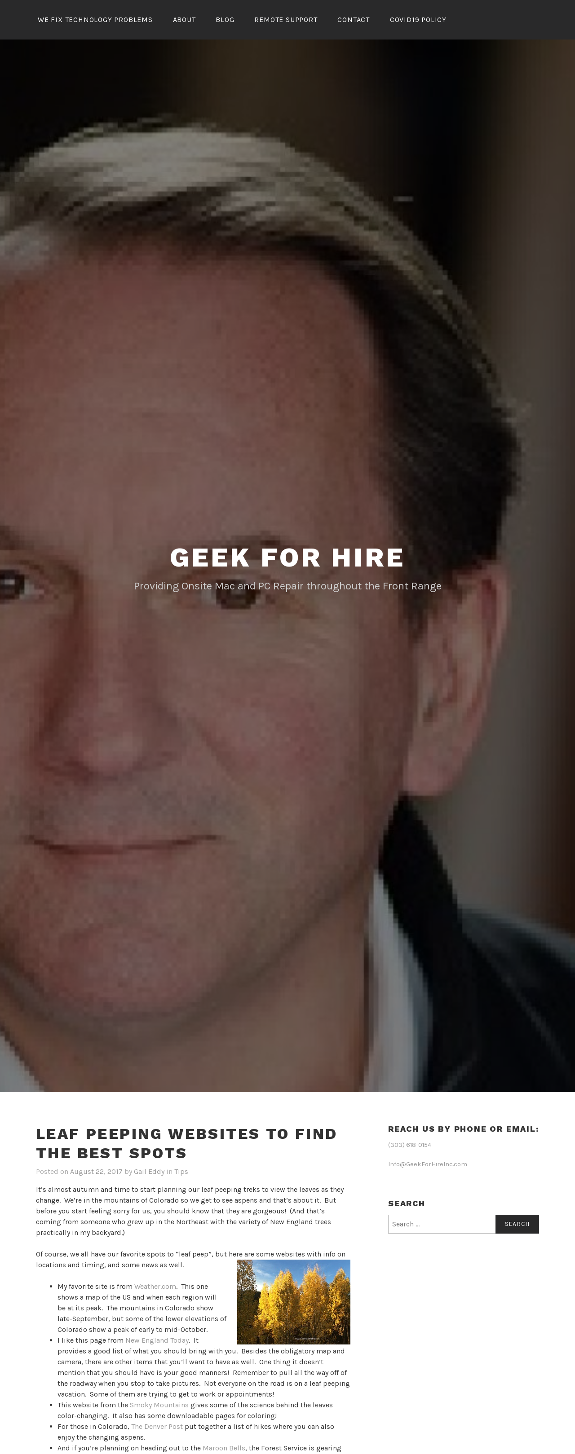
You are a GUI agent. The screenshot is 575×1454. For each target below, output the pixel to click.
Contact (353, 19)
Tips (181, 1170)
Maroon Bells (224, 1446)
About (184, 19)
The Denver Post (157, 1425)
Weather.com (155, 1285)
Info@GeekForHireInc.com (427, 1163)
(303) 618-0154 (409, 1143)
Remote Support (285, 19)
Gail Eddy (149, 1170)
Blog (225, 19)
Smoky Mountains (159, 1403)
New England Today (157, 1339)
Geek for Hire (287, 556)
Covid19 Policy (418, 19)
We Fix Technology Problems (95, 19)
